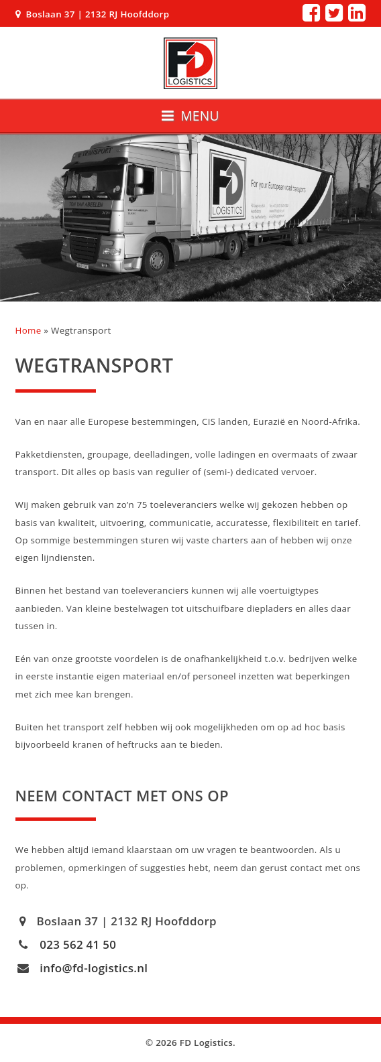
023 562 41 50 (78, 944)
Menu (190, 116)
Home (28, 330)
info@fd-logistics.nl (94, 968)
